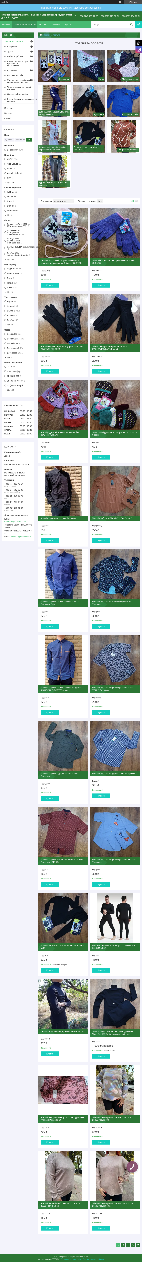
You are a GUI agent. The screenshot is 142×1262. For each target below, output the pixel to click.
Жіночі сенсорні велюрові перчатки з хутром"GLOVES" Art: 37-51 (109, 347)
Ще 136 (10, 182)
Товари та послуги (23, 24)
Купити (49, 285)
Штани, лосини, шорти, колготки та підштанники (18, 63)
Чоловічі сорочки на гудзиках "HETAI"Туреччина (114, 773)
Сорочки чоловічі (15, 75)
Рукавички (12, 70)
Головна (6, 24)
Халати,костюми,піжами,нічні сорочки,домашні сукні (20, 81)
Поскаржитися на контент (71, 1259)
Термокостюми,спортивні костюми (19, 88)
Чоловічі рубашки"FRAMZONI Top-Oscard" (112, 518)
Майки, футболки (15, 56)
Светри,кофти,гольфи (17, 94)
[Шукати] (131, 24)
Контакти (55, 24)
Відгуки (8, 113)
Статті (7, 118)
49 (133, 1245)
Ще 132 (10, 390)
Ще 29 (10, 292)
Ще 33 (10, 325)
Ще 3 (9, 357)
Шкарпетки (12, 46)
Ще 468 (10, 259)
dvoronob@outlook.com (15, 521)
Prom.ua (84, 1257)
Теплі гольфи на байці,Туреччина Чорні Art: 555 (63, 1031)
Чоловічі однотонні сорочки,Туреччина (59, 518)
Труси (10, 51)
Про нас (43, 24)
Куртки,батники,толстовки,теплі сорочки (20, 100)
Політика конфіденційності (93, 1259)
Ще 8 (9, 215)
